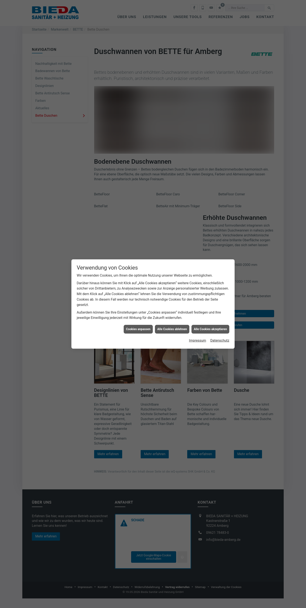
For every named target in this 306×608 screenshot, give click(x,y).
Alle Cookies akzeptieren (210, 316)
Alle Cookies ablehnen (172, 316)
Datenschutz (219, 328)
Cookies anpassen (138, 316)
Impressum (197, 328)
